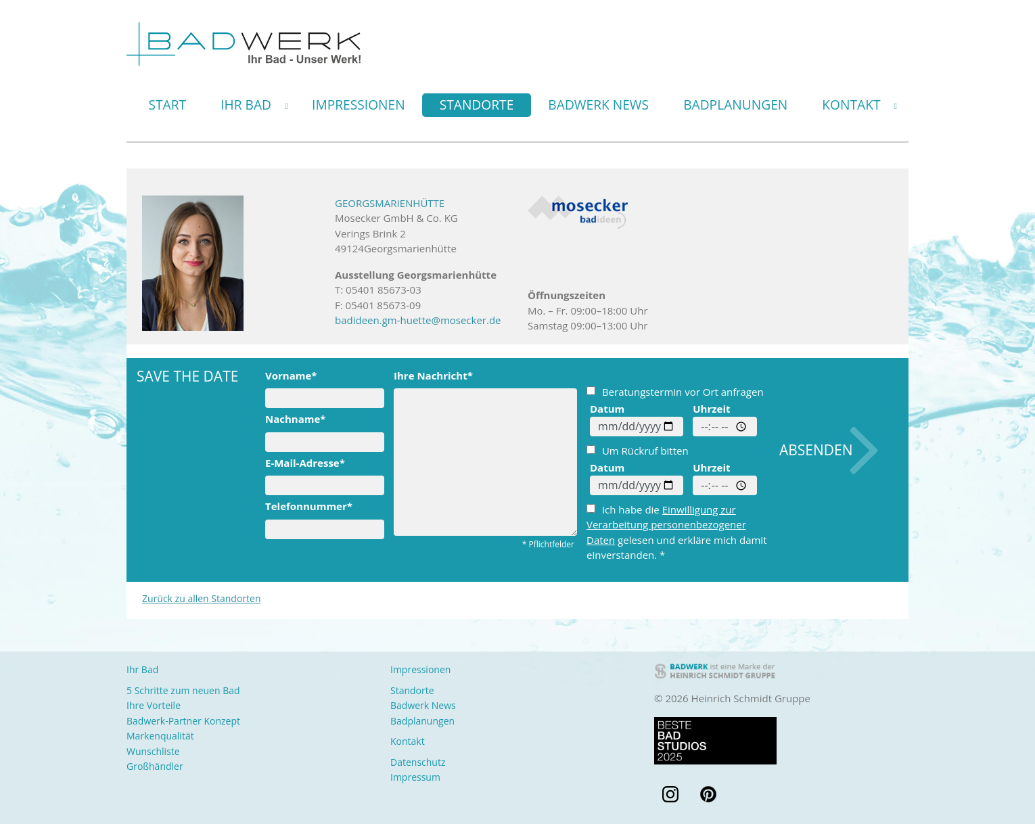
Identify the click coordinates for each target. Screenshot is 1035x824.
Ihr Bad (246, 104)
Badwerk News (598, 104)
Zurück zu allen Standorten (201, 598)
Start (168, 104)
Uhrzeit (711, 408)
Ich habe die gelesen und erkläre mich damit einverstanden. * (676, 532)
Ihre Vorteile (154, 705)
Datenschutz (417, 762)
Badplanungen (735, 104)
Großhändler (155, 766)
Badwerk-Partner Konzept (183, 720)
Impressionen (358, 104)
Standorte (477, 104)
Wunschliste (153, 751)
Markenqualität (160, 735)
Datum (607, 408)
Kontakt (851, 104)
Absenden (816, 449)
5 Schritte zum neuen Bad (183, 690)
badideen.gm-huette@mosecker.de (418, 320)
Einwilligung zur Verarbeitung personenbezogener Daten (666, 525)
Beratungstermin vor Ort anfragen (675, 391)
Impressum (415, 777)
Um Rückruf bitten (637, 450)
